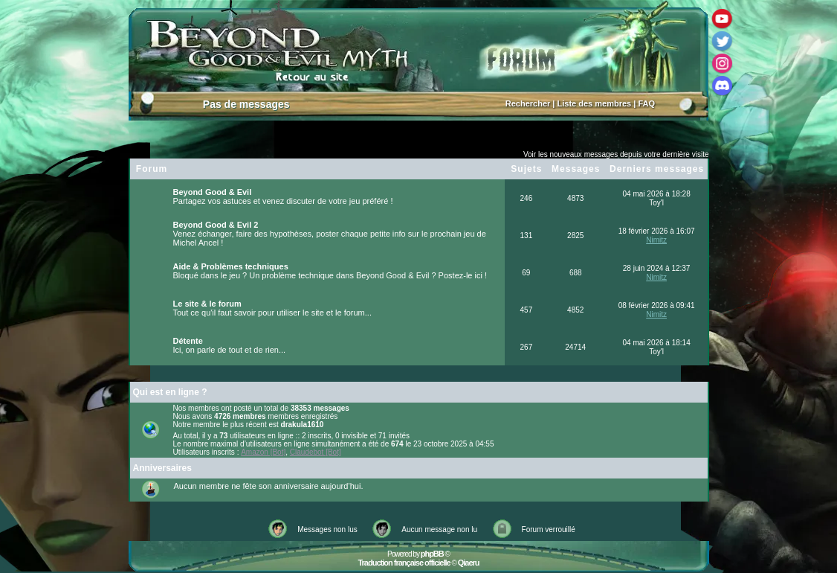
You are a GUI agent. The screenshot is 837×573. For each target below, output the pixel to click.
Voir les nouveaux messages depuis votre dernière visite (616, 154)
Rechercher (528, 103)
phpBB (432, 553)
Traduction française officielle (404, 562)
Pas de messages (246, 104)
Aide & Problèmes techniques (230, 266)
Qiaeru (468, 562)
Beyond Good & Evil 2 (216, 224)
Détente (188, 340)
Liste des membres (595, 103)
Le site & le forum (207, 303)
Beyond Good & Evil (212, 192)
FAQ (646, 103)
